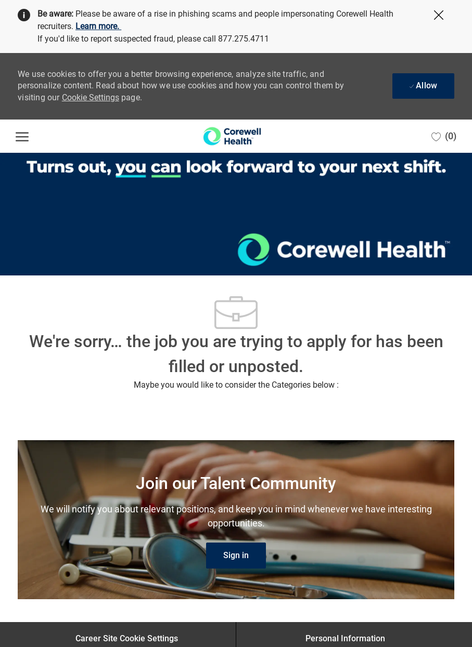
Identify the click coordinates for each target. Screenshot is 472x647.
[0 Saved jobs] (443, 136)
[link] (236, 556)
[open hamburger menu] (22, 136)
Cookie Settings (90, 97)
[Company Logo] (232, 136)
